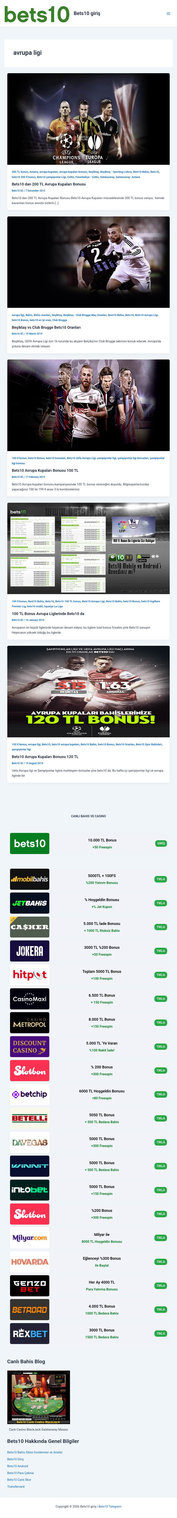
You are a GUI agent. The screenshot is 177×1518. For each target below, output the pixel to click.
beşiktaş (94, 171)
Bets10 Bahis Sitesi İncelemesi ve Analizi (34, 1452)
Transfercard (15, 1487)
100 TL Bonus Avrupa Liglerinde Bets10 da (48, 613)
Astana (33, 171)
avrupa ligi (18, 315)
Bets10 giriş (87, 13)
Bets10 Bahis (114, 601)
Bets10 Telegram (109, 1506)
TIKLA (161, 879)
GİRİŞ (161, 843)
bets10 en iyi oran (40, 320)
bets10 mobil (35, 606)
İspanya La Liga (53, 606)
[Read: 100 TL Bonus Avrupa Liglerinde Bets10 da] (88, 548)
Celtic (70, 177)
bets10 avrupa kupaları (65, 744)
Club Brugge (59, 320)
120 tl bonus (19, 744)
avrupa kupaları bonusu (73, 171)
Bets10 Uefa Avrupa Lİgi (81, 458)
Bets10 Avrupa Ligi (146, 315)
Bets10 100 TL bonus (67, 601)
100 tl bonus (19, 458)
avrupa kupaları (48, 171)
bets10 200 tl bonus (24, 177)
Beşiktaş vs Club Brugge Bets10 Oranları (46, 327)
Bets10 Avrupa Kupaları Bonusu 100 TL (45, 470)
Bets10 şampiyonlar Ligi (51, 177)
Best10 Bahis (141, 171)
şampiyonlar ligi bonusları (133, 458)
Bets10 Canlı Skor (19, 1480)
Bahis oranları (42, 315)
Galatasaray (107, 177)
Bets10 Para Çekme (20, 1473)
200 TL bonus (20, 171)
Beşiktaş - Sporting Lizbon (116, 171)
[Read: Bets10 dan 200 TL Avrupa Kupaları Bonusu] (88, 119)
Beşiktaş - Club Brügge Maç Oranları (85, 315)
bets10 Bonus (20, 320)
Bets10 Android (17, 1466)
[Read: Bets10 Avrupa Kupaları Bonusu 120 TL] (88, 691)
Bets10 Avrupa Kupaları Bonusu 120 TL (45, 757)
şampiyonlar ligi (106, 458)
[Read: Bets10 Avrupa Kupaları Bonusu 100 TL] (88, 405)
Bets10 (154, 171)
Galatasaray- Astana (128, 177)
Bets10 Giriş (15, 1459)
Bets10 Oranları (125, 744)
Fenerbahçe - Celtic (87, 177)
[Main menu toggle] (168, 13)
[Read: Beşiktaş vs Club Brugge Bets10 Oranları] (88, 262)
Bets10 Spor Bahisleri (149, 744)
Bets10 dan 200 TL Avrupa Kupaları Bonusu (49, 184)
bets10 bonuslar (55, 458)
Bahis (29, 315)
